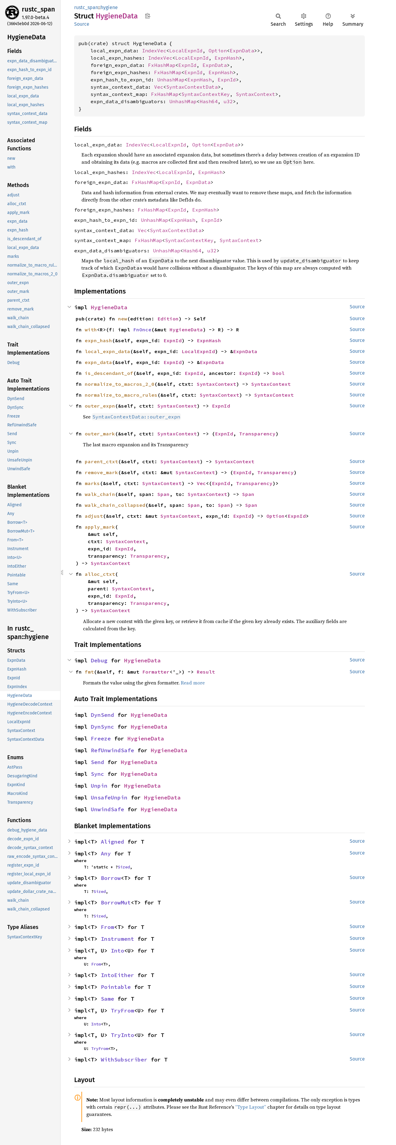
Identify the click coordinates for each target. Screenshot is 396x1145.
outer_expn (100, 406)
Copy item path (148, 16)
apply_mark (100, 527)
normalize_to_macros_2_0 (119, 384)
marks (92, 483)
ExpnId (187, 65)
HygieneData (109, 307)
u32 (228, 101)
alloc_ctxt (100, 574)
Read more (193, 682)
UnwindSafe (107, 809)
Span (163, 494)
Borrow (111, 877)
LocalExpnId (186, 51)
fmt (89, 672)
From (107, 927)
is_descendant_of (109, 373)
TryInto (122, 1035)
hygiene (109, 7)
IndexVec (154, 51)
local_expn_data (107, 351)
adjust (94, 516)
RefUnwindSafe (112, 750)
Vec (158, 87)
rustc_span (38, 9)
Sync (97, 773)
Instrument (117, 938)
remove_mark (101, 472)
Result (206, 672)
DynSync (102, 726)
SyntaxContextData (192, 87)
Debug (99, 660)
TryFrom (122, 1010)
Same (107, 998)
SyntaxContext (255, 94)
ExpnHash (227, 58)
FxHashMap (161, 65)
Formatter (156, 672)
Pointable (116, 986)
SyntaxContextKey (205, 94)
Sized (124, 867)
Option (218, 51)
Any (106, 853)
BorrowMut (116, 902)
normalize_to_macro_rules (121, 395)
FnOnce (142, 329)
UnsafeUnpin (109, 797)
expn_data (98, 362)
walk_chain (100, 494)
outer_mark (100, 434)
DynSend (102, 714)
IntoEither (117, 975)
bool (278, 373)
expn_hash (98, 340)
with (91, 329)
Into (117, 950)
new (122, 319)
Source (81, 24)
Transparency (257, 434)
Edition (168, 319)
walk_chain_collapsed (115, 505)
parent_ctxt (101, 461)
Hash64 (209, 101)
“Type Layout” (250, 1107)
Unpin (99, 785)
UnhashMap (170, 80)
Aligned (112, 841)
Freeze (101, 738)
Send (97, 762)
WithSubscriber (124, 1059)
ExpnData (242, 51)
